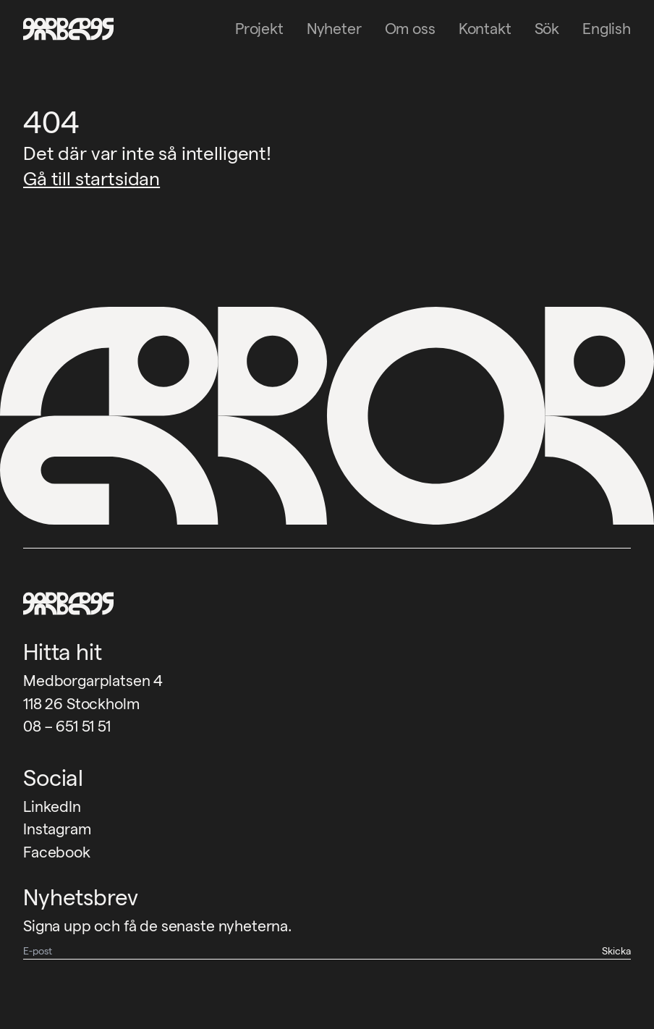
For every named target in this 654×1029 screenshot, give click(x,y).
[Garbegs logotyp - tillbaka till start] (63, 28)
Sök (547, 28)
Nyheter (334, 28)
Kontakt (485, 28)
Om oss (410, 28)
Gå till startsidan (91, 178)
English (606, 28)
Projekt (259, 28)
